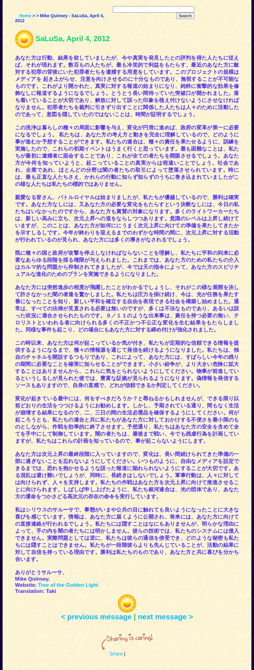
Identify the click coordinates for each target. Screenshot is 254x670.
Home (25, 15)
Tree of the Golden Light (68, 585)
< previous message (96, 617)
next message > (165, 617)
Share (116, 653)
